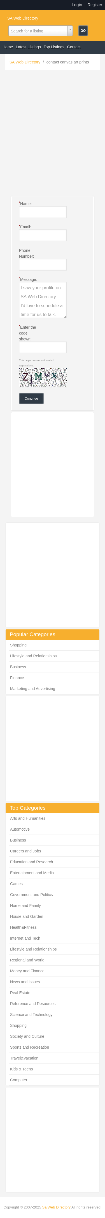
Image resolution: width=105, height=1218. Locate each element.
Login (77, 4)
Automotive (20, 829)
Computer (18, 1080)
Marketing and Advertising (32, 688)
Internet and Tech (25, 938)
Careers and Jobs (25, 851)
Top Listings (54, 47)
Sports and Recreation (29, 1047)
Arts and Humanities (27, 818)
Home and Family (25, 905)
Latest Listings (28, 47)
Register (95, 5)
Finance (17, 678)
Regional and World (27, 960)
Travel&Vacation (24, 1058)
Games (16, 883)
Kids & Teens (21, 1069)
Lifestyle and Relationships (33, 656)
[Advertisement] (52, 134)
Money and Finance (27, 971)
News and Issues (25, 982)
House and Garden (26, 916)
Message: (28, 279)
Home (8, 47)
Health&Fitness (23, 927)
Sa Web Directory (56, 1207)
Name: (25, 203)
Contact (74, 47)
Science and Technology (31, 1014)
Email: (25, 226)
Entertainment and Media (32, 873)
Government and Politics (31, 894)
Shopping (18, 645)
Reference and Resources (33, 1003)
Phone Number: (26, 253)
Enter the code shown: (27, 332)
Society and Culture (27, 1036)
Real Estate (20, 992)
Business (18, 667)
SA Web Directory (22, 18)
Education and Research (31, 862)
